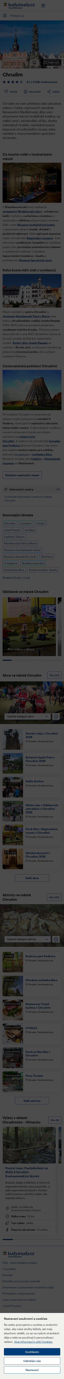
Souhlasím (32, 1351)
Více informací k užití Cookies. (33, 1341)
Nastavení (32, 1369)
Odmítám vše (32, 1360)
